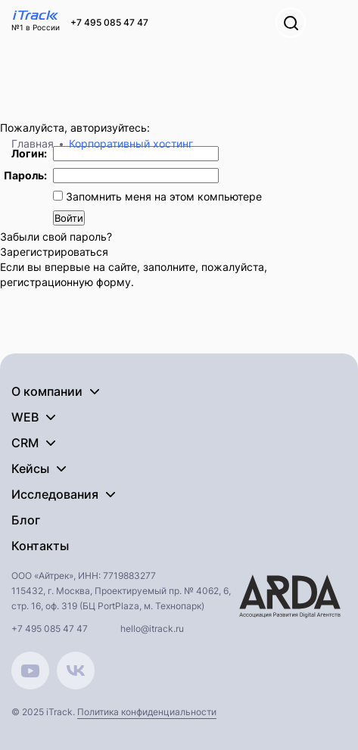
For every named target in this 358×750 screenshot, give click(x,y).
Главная (32, 143)
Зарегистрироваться (54, 251)
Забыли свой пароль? (56, 236)
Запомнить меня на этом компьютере (162, 196)
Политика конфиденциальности (146, 711)
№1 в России (35, 27)
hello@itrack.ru (152, 628)
